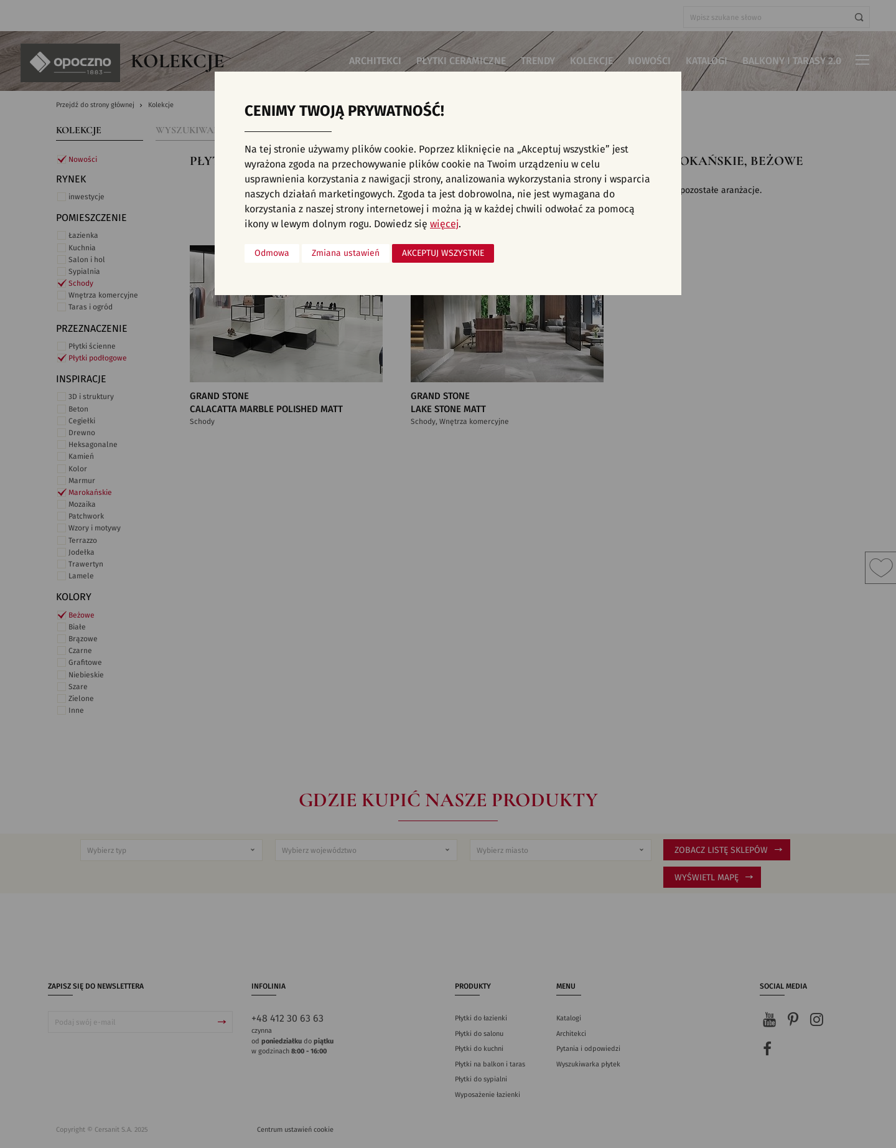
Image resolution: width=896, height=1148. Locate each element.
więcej (444, 224)
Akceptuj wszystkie (443, 253)
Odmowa (271, 253)
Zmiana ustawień (346, 253)
